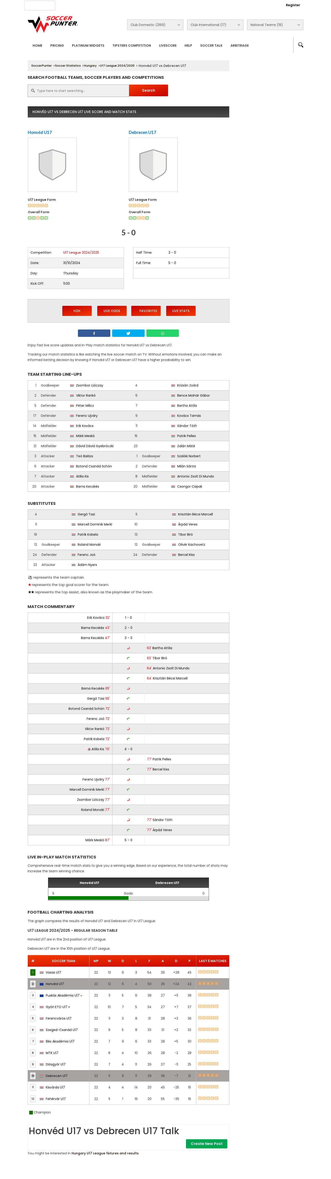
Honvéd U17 (40, 132)
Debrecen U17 (142, 132)
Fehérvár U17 (53, 1099)
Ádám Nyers (87, 565)
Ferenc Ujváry (87, 415)
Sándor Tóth (187, 425)
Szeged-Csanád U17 (59, 1030)
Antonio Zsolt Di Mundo (195, 476)
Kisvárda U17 (52, 1087)
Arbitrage (240, 45)
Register (293, 5)
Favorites (146, 310)
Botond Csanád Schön (94, 466)
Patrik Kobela (88, 534)
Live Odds (112, 311)
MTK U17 (49, 1053)
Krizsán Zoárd (187, 385)
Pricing (57, 45)
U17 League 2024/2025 (117, 65)
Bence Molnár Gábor (193, 395)
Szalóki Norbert (189, 456)
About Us (71, 4)
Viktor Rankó (86, 395)
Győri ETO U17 (55, 1007)
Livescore (168, 45)
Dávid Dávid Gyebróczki (95, 446)
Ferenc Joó (86, 554)
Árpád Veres (187, 524)
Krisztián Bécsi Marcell (195, 514)
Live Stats (180, 311)
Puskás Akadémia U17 (61, 995)
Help (188, 45)
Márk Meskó (85, 436)
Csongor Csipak (189, 486)
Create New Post (207, 1143)
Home (37, 45)
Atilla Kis (82, 476)
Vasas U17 (50, 972)
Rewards (158, 4)
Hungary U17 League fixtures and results (105, 1153)
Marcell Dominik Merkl (95, 524)
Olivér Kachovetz (191, 544)
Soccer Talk (211, 45)
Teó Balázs (84, 456)
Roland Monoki (89, 544)
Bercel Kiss (186, 554)
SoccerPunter (41, 65)
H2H (77, 311)
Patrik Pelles (186, 436)
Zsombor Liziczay (89, 385)
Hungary (90, 65)
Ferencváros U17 (55, 1018)
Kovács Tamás (189, 415)
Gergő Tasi (86, 514)
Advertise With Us (101, 4)
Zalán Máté (186, 446)
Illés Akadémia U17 (57, 1041)
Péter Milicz (85, 405)
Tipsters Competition (131, 45)
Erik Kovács (85, 425)
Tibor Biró (185, 534)
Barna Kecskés (87, 486)
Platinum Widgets (88, 45)
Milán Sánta (186, 466)
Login (268, 5)
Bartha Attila (187, 405)
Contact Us (133, 4)
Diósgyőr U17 (53, 1064)
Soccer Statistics (68, 65)
